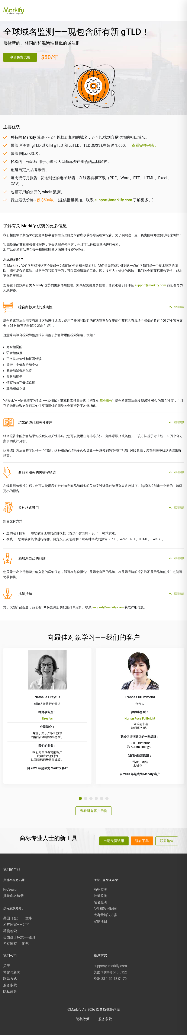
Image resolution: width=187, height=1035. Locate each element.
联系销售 (167, 841)
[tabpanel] (47, 716)
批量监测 (100, 896)
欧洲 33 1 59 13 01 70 (110, 979)
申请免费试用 (20, 57)
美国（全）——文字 (17, 918)
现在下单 (142, 841)
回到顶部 (179, 306)
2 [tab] (85, 798)
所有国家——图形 (16, 944)
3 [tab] (91, 798)
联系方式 (10, 979)
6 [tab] (107, 798)
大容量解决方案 (105, 915)
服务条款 (10, 985)
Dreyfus (47, 718)
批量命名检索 (13, 896)
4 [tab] (96, 798)
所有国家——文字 (16, 925)
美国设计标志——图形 (19, 937)
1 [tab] (80, 798)
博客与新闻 (11, 972)
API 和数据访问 (105, 909)
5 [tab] (101, 798)
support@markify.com (113, 200)
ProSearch (11, 889)
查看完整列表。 (145, 145)
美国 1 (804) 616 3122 (110, 972)
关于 (6, 966)
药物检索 (10, 931)
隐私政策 (10, 991)
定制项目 (100, 921)
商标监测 (100, 889)
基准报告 (106, 401)
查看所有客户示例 (93, 811)
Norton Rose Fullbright (140, 718)
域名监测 (100, 902)
